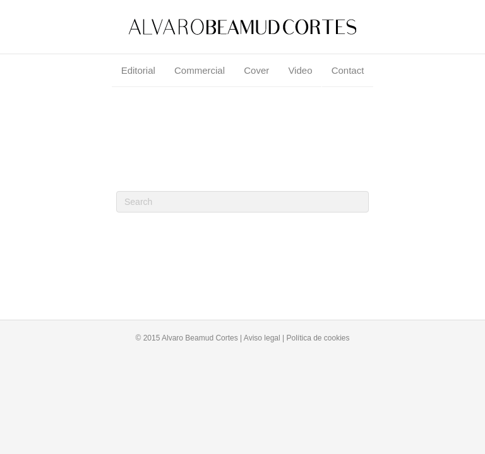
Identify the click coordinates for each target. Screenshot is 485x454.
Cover (256, 70)
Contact (348, 70)
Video (300, 70)
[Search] (242, 201)
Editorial (138, 70)
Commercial (199, 70)
